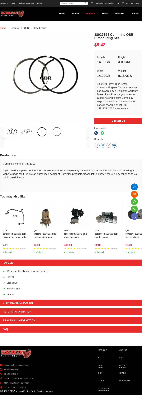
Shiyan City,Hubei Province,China (16, 378)
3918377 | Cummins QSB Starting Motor (106, 235)
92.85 (98, 245)
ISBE (100, 365)
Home (62, 13)
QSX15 (101, 381)
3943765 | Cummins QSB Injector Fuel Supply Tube (14, 235)
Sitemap (49, 391)
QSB (5, 230)
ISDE (121, 358)
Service (75, 13)
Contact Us (118, 120)
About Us (119, 13)
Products (90, 13)
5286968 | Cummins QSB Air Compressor (75, 235)
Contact (135, 13)
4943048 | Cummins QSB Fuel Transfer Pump (45, 235)
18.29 (128, 245)
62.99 (37, 245)
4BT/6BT (123, 350)
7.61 (5, 245)
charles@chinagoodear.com (14, 365)
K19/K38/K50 (104, 388)
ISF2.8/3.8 (102, 350)
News (105, 13)
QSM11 (122, 373)
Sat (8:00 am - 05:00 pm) (13, 387)
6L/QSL (122, 365)
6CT (100, 358)
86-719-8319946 (9, 369)
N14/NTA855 (124, 381)
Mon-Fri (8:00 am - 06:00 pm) (15, 383)
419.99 (68, 245)
